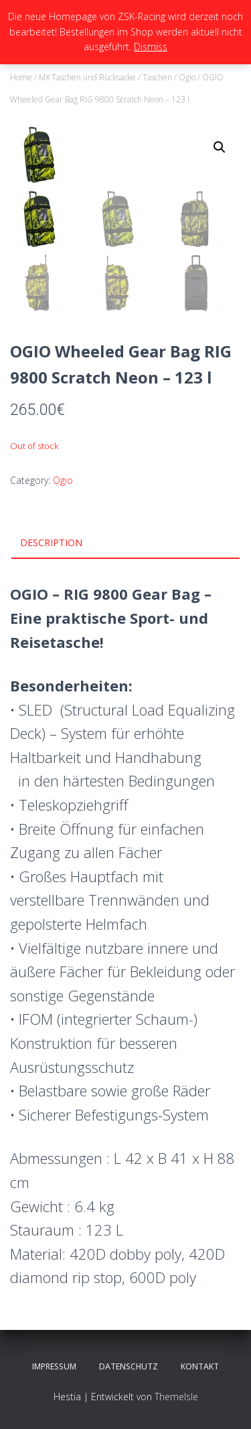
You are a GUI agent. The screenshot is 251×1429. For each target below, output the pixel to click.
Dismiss (150, 46)
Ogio (187, 77)
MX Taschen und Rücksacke (87, 77)
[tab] (125, 543)
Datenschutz (128, 1366)
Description (51, 542)
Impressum (54, 1366)
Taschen (157, 77)
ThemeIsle (176, 1396)
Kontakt (200, 1366)
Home (21, 77)
